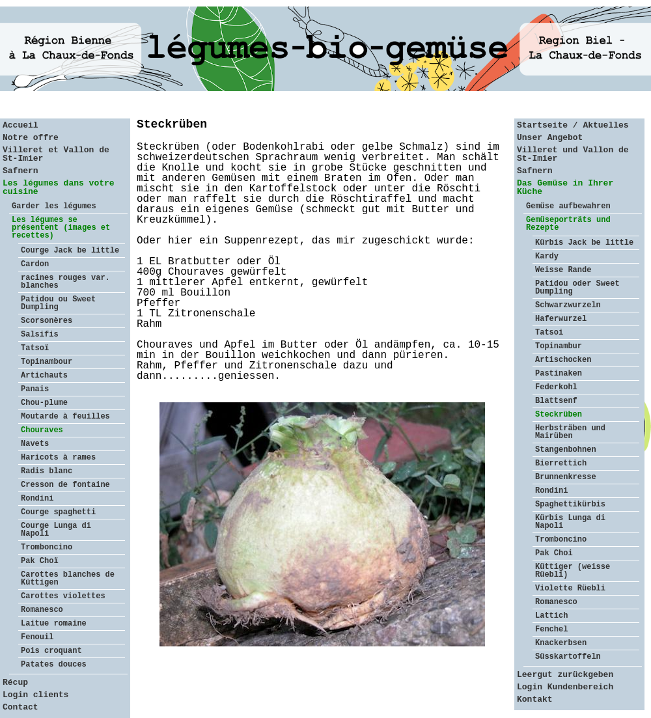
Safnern (20, 171)
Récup (15, 682)
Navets (35, 444)
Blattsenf (556, 401)
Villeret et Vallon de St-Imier (56, 154)
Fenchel (551, 629)
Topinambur (558, 346)
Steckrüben (558, 414)
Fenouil (37, 637)
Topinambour (46, 361)
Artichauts (44, 375)
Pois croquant (51, 651)
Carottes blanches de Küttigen (68, 578)
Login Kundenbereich (565, 687)
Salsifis (40, 334)
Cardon (35, 264)
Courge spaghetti (58, 512)
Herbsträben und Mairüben (570, 432)
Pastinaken (558, 373)
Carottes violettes (63, 596)
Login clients (35, 695)
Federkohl (556, 387)
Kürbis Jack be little (584, 242)
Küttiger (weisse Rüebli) (572, 570)
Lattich (551, 615)
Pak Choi (554, 553)
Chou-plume (44, 402)
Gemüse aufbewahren (568, 206)
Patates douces (54, 664)
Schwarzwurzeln (568, 305)
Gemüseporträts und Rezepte (568, 223)
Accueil (20, 125)
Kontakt (535, 699)
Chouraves (42, 430)
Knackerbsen (561, 643)
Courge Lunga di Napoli (56, 529)
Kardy (547, 256)
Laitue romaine (54, 623)
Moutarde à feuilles (65, 416)
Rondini (37, 498)
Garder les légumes (54, 206)
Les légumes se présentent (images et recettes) (61, 227)
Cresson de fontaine (65, 485)
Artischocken (563, 360)
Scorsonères (46, 320)
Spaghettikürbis (570, 504)
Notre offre (31, 138)
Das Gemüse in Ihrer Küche (565, 187)
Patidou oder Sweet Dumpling (577, 287)
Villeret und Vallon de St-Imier (573, 154)
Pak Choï (40, 561)
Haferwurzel (561, 319)
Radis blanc (46, 471)
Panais (35, 389)
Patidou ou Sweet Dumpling (58, 303)
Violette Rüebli (570, 588)
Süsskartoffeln (568, 656)
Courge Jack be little (70, 250)
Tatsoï (35, 348)
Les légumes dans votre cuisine (59, 187)
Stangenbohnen (565, 449)
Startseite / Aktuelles (573, 125)
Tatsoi (549, 332)
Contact (20, 707)
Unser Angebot (550, 138)
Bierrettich (561, 463)
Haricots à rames (58, 457)
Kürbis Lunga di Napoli (570, 522)
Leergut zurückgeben (565, 675)
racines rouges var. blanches (65, 281)
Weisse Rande (563, 270)
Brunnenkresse (565, 477)
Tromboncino (46, 547)
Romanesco (42, 609)
